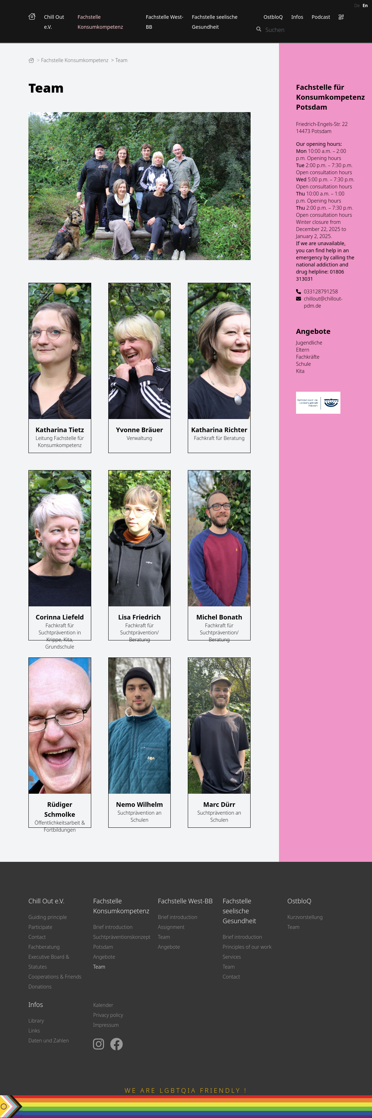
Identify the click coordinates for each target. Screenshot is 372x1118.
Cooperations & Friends (54, 976)
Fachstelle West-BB (185, 901)
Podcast (321, 16)
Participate (40, 927)
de (357, 5)
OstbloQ (273, 16)
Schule (303, 363)
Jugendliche (309, 342)
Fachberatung (44, 946)
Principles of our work (247, 946)
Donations (39, 986)
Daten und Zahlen (48, 1040)
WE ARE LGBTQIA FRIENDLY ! (186, 1090)
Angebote (313, 331)
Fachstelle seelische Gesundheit (239, 911)
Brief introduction (112, 927)
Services (232, 956)
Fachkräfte (307, 356)
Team (121, 60)
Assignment (171, 927)
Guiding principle (47, 917)
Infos (297, 16)
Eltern (302, 349)
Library (36, 1020)
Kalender (103, 1005)
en (365, 5)
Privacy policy (108, 1015)
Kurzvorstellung (305, 917)
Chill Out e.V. (46, 901)
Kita (300, 371)
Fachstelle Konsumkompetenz (75, 60)
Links (34, 1030)
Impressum (106, 1024)
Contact (37, 936)
